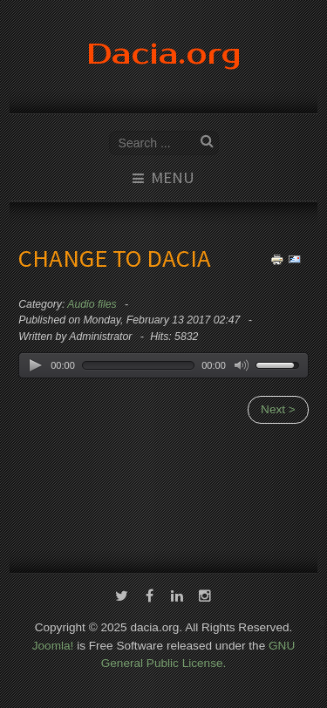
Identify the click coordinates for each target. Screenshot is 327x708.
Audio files (91, 304)
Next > (278, 409)
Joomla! (53, 643)
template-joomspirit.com (323, 657)
